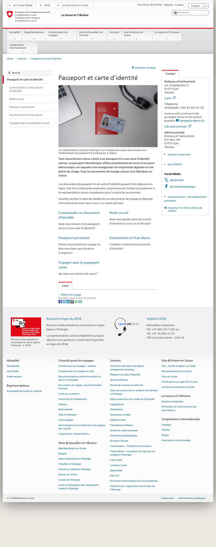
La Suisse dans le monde (75, 5)
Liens (64, 285)
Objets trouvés (118, 446)
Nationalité (116, 496)
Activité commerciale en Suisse (178, 413)
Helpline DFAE (156, 344)
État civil (114, 501)
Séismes (62, 430)
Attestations (116, 435)
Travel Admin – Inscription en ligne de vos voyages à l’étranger (132, 479)
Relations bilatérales (172, 427)
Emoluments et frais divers (129, 238)
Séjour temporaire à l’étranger (74, 485)
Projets (165, 461)
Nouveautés (13, 392)
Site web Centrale (177, 126)
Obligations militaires (121, 451)
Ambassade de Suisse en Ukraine (24, 417)
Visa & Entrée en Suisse (137, 36)
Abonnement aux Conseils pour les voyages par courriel (81, 453)
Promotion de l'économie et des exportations (179, 434)
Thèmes (166, 456)
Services (114, 36)
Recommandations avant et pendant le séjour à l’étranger (79, 404)
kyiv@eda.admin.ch (192, 120)
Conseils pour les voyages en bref (76, 397)
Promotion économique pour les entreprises (134, 506)
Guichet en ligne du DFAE (64, 344)
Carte (170, 98)
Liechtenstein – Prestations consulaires (130, 472)
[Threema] (72, 327)
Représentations (34, 36)
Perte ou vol (118, 213)
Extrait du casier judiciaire (124, 456)
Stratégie (166, 450)
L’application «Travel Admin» (74, 459)
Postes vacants (14, 402)
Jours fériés (174, 164)
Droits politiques (119, 406)
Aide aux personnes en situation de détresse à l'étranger (134, 418)
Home (10, 58)
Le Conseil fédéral (22, 5)
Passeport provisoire (74, 238)
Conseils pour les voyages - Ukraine (77, 392)
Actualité (14, 36)
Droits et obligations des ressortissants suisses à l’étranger (78, 513)
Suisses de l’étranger (69, 505)
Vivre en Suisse (169, 402)
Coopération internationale (22, 48)
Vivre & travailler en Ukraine (92, 36)
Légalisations (117, 430)
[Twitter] (64, 327)
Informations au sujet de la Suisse (179, 407)
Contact (168, 73)
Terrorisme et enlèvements (72, 425)
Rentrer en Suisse (67, 500)
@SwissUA (176, 180)
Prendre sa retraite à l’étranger (74, 495)
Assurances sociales (120, 440)
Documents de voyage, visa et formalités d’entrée (79, 413)
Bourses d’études (119, 466)
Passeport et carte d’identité (125, 400)
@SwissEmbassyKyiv (182, 186)
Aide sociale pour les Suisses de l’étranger (132, 425)
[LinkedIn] (68, 327)
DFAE (47, 5)
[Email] (80, 327)
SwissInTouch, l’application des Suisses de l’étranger (132, 514)
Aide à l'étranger (67, 440)
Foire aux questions (69, 419)
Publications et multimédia (176, 466)
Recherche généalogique (123, 461)
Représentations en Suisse (72, 474)
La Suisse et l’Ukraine (167, 36)
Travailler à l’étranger (69, 490)
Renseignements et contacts (177, 397)
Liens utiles (116, 486)
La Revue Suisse (118, 491)
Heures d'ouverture (179, 154)
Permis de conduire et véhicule (126, 411)
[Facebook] (60, 327)
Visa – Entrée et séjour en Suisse (179, 392)
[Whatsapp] (76, 327)
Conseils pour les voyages (61, 36)
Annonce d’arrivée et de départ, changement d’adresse (127, 394)
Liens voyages (65, 446)
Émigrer (62, 479)
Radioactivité (65, 435)
